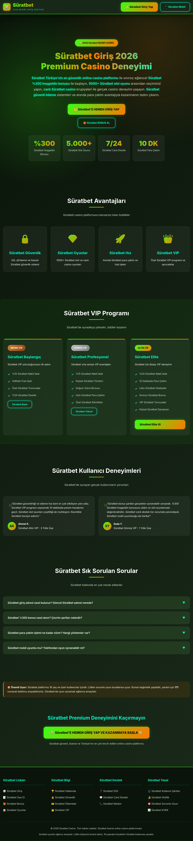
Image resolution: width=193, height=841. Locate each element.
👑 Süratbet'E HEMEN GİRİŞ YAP (96, 115)
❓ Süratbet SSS (109, 794)
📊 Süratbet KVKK (158, 816)
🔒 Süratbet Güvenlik (63, 798)
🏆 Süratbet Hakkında (63, 792)
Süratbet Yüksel (85, 420)
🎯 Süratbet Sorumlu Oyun (163, 810)
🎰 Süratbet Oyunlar (14, 810)
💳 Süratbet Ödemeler (63, 805)
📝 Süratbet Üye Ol (14, 797)
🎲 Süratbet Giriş (12, 791)
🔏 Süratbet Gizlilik (158, 803)
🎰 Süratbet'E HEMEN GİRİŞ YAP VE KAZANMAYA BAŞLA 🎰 (96, 733)
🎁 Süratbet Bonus (13, 804)
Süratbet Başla (20, 411)
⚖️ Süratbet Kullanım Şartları (164, 797)
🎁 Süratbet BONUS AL (96, 128)
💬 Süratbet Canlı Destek (114, 800)
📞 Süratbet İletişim (111, 807)
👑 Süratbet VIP (60, 811)
